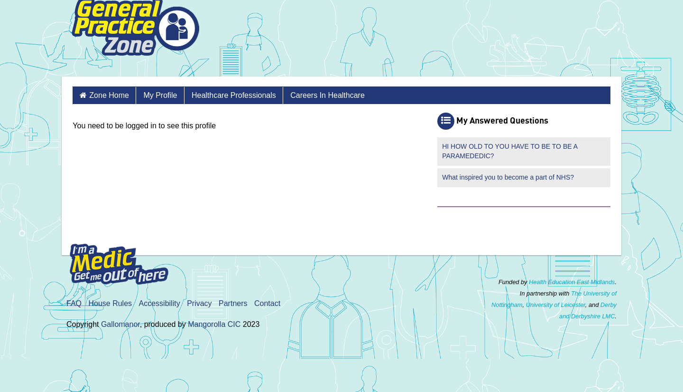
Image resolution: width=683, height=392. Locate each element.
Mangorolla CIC (214, 324)
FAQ (74, 303)
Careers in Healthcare (327, 95)
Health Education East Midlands (572, 282)
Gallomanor (120, 324)
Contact (267, 303)
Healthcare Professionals (234, 95)
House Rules (110, 303)
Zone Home (109, 95)
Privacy (199, 303)
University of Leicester (555, 304)
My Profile (160, 95)
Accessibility (159, 303)
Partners (233, 303)
